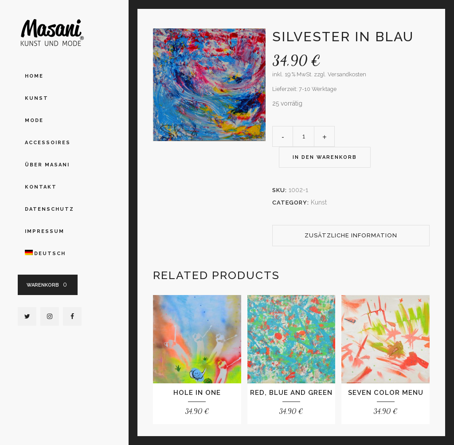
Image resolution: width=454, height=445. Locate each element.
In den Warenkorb (325, 157)
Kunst (319, 202)
